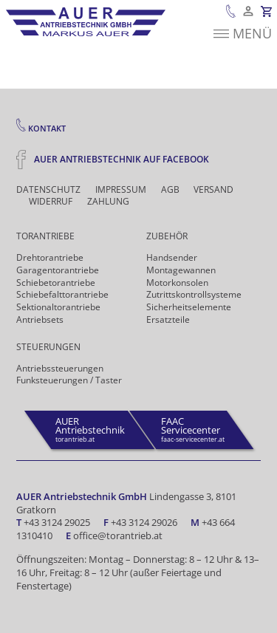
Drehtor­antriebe (49, 257)
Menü (242, 34)
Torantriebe (45, 236)
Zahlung (108, 202)
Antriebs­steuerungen (59, 368)
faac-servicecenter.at (193, 429)
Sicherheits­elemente (188, 307)
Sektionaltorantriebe (58, 307)
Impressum (120, 190)
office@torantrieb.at (118, 536)
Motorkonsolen (177, 282)
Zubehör (167, 236)
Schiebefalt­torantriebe (62, 294)
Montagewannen (181, 270)
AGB (170, 190)
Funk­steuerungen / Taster (69, 380)
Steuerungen (48, 347)
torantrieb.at (90, 429)
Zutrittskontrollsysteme (194, 294)
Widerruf (50, 202)
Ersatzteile (168, 319)
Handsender (171, 257)
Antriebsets (40, 319)
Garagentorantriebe (57, 270)
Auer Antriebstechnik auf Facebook (112, 159)
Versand (213, 190)
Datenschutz (48, 190)
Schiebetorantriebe (55, 282)
